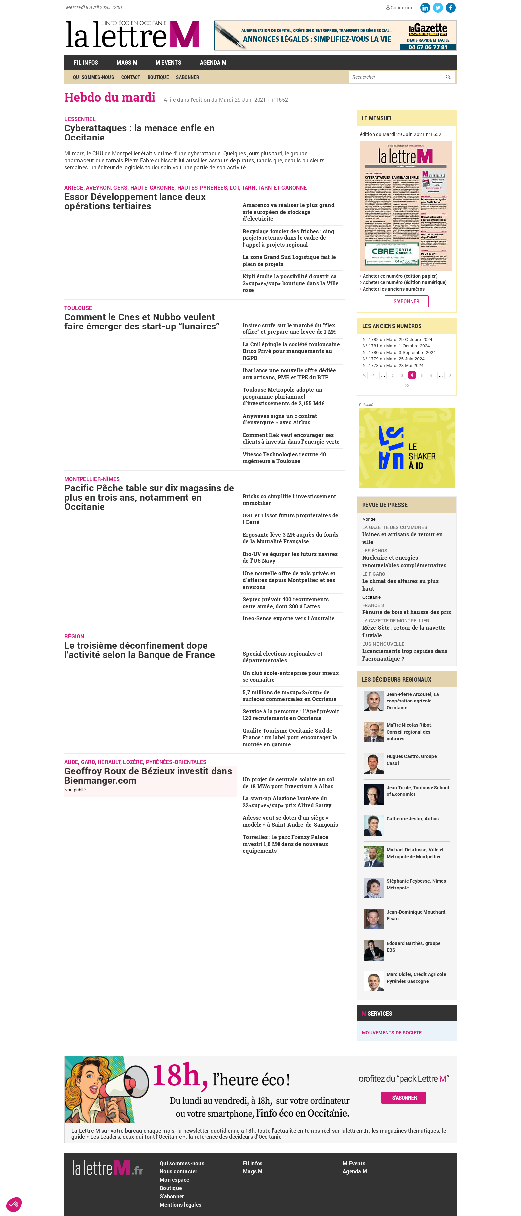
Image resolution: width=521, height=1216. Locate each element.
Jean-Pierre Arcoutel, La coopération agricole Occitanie (413, 701)
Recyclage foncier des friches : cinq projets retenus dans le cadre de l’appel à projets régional (288, 238)
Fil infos (252, 1163)
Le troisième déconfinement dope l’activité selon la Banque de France (139, 650)
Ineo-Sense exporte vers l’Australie (289, 618)
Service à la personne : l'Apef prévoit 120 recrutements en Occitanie (291, 715)
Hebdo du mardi (110, 97)
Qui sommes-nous (93, 77)
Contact (130, 77)
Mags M (127, 62)
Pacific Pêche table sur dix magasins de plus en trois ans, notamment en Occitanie (149, 497)
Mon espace (174, 1179)
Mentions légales (180, 1204)
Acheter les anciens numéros (394, 289)
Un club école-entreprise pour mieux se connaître (291, 676)
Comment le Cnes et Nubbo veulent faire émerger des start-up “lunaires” (142, 321)
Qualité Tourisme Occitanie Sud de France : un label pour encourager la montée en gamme (290, 737)
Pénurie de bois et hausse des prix (406, 611)
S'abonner (187, 77)
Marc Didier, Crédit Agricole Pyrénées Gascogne (416, 977)
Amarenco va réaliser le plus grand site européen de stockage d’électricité (288, 211)
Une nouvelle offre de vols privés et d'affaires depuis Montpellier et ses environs (289, 580)
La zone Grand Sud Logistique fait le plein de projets (289, 260)
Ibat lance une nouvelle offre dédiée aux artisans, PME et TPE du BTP (289, 374)
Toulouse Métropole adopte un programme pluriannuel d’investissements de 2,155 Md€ (283, 396)
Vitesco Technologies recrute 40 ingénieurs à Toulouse (284, 458)
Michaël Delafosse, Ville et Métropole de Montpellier (415, 853)
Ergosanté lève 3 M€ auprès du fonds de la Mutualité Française (290, 538)
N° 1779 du (394, 358)
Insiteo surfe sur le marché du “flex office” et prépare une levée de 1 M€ (289, 328)
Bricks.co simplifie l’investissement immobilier (289, 500)
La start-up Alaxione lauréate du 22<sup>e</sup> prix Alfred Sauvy (287, 802)
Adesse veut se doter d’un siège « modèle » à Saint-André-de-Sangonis (290, 821)
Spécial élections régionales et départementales (282, 657)
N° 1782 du (397, 339)
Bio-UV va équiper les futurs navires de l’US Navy (290, 557)
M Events (168, 62)
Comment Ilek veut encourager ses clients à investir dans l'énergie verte (291, 438)
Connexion (402, 7)
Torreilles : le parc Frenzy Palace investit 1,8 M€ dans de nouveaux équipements (285, 843)
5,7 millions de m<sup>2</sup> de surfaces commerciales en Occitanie (290, 695)
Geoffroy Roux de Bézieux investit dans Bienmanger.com (148, 775)
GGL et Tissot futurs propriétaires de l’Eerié (291, 519)
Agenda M (213, 62)
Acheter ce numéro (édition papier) (400, 276)
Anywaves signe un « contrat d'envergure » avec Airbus (280, 419)
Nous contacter (179, 1171)
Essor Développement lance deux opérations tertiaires (135, 201)
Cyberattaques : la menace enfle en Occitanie (139, 132)
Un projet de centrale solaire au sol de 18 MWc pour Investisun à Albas (288, 783)
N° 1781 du (396, 345)
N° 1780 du (399, 352)
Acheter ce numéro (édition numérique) (405, 282)
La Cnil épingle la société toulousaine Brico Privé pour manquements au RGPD (291, 351)
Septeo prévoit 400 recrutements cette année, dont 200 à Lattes (286, 602)
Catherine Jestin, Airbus (413, 818)
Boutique (158, 77)
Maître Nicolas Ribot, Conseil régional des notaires (410, 732)
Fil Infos (86, 62)
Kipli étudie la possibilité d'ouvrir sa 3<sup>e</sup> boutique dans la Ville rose (291, 283)
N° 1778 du (393, 365)
